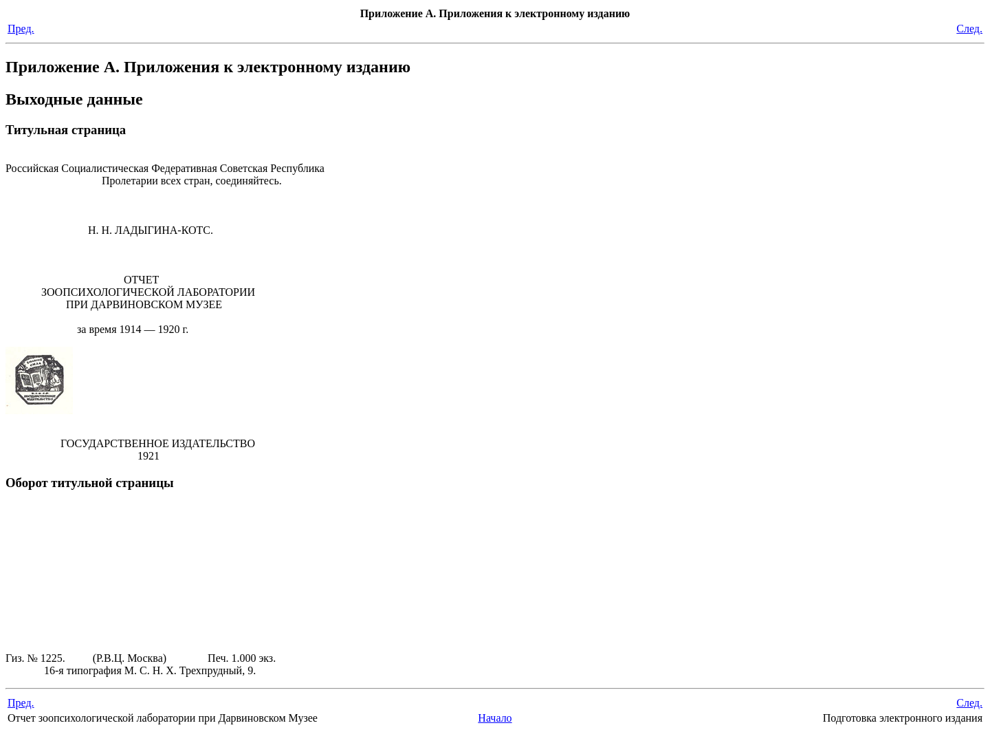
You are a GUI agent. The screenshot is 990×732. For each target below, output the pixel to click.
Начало (495, 718)
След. (969, 28)
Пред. (21, 28)
